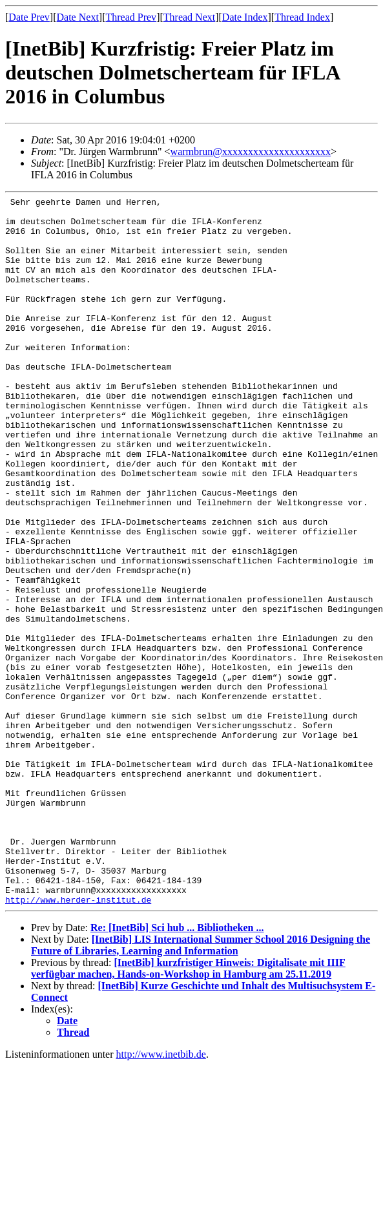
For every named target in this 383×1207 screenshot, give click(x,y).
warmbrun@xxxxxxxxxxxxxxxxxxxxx (251, 151)
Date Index (245, 17)
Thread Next (189, 17)
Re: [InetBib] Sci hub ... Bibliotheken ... (177, 1069)
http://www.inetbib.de (161, 1195)
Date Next (78, 17)
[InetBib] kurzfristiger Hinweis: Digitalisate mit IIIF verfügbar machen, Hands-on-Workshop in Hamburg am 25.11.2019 (188, 1109)
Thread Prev (130, 17)
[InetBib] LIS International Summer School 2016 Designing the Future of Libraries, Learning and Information (200, 1086)
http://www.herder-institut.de (78, 1041)
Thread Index (302, 17)
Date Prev (29, 17)
